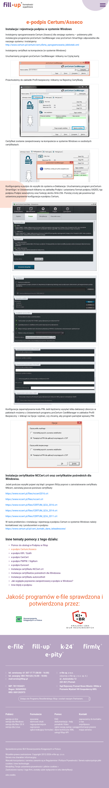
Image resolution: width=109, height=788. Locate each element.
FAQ (56, 719)
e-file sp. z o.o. (58, 754)
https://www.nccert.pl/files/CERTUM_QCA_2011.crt (31, 516)
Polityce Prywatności (68, 760)
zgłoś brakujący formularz (42, 730)
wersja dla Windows (15, 722)
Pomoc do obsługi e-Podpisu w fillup (29, 545)
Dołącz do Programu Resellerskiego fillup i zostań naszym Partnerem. (51, 699)
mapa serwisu (85, 730)
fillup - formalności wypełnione (18, 5)
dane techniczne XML (64, 730)
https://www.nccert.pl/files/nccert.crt (24, 499)
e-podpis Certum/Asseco (23, 549)
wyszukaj (34, 719)
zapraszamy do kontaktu (90, 719)
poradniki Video (61, 724)
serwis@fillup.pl (20, 679)
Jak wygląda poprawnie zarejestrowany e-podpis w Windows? (42, 581)
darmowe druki (37, 722)
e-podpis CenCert (20, 557)
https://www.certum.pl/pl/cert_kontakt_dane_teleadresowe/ (36, 528)
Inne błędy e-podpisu (21, 585)
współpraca (84, 724)
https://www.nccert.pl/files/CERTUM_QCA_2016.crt (31, 505)
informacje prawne (87, 727)
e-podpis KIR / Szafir (21, 553)
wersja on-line (12, 719)
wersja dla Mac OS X (15, 724)
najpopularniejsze (38, 724)
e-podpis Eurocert (20, 565)
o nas (81, 722)
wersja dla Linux (13, 727)
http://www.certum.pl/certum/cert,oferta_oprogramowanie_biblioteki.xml (42, 45)
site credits (11, 775)
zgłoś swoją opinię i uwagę (66, 727)
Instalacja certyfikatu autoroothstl (28, 577)
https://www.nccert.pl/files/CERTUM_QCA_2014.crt (31, 510)
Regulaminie (51, 760)
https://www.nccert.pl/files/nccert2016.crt (27, 493)
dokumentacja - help (63, 722)
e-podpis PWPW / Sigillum (24, 561)
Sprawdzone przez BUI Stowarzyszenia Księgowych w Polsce (33, 749)
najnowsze (35, 727)
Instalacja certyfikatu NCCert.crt (27, 569)
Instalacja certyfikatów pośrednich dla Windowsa (35, 573)
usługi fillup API (61, 732)
